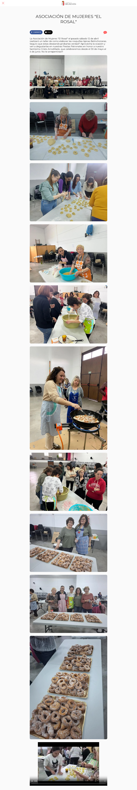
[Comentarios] (105, 32)
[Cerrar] (3, 3)
